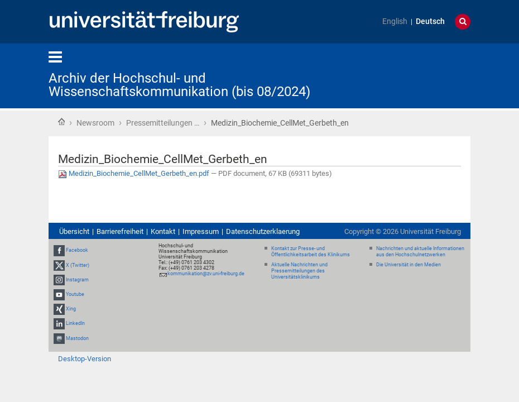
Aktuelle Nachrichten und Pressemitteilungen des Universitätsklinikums (299, 271)
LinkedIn (75, 324)
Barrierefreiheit (120, 231)
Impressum (200, 231)
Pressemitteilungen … (162, 122)
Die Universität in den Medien (408, 264)
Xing (71, 309)
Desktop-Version (84, 359)
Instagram (77, 280)
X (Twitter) (77, 265)
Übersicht (74, 231)
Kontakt (163, 231)
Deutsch (430, 21)
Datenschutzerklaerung (263, 231)
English (394, 21)
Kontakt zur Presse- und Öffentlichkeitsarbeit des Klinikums (310, 251)
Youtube (75, 294)
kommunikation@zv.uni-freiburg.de (205, 273)
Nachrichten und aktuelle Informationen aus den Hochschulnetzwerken (420, 251)
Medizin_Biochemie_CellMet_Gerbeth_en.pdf (134, 173)
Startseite (61, 122)
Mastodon (77, 338)
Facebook (77, 250)
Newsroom (95, 122)
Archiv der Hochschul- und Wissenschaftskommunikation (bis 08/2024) (179, 84)
